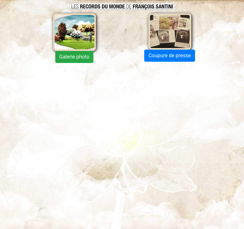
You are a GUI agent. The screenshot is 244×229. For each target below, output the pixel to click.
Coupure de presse (169, 55)
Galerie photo (74, 57)
